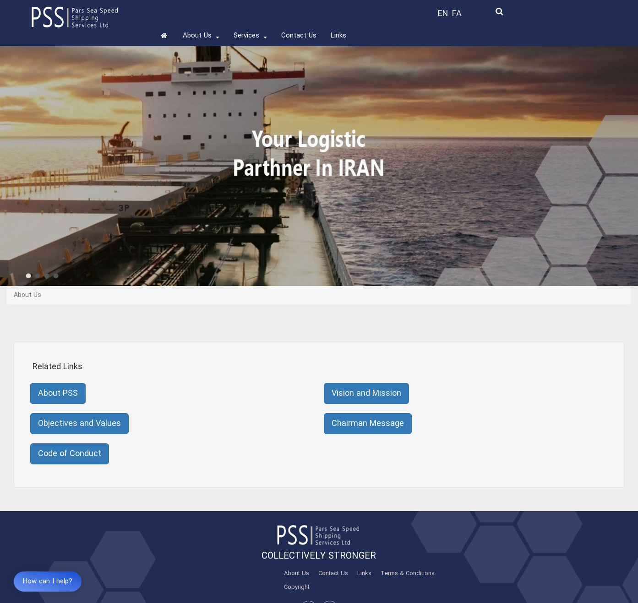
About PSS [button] (58, 393)
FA (457, 13)
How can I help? (47, 581)
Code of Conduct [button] (69, 453)
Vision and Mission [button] (366, 393)
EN (443, 13)
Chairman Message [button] (368, 423)
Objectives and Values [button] (79, 423)
